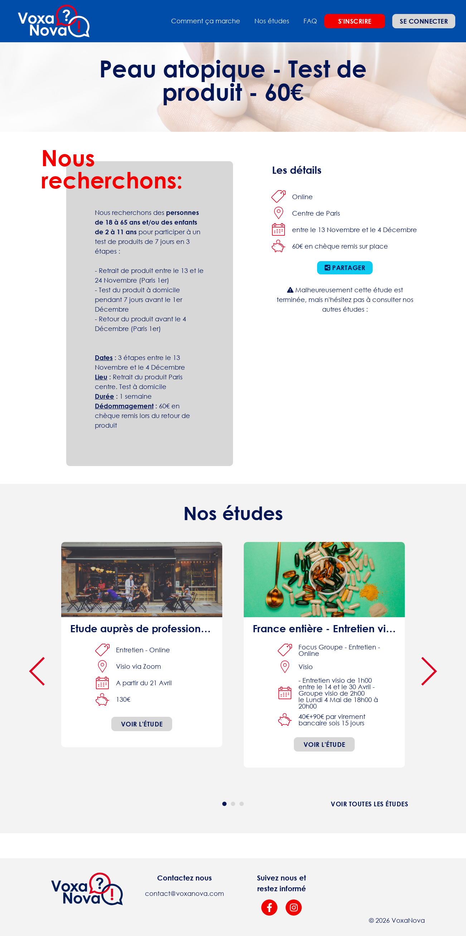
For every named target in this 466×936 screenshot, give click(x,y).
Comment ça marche (205, 21)
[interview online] (141, 644)
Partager (345, 268)
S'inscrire (355, 21)
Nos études (271, 21)
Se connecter (424, 21)
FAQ (310, 21)
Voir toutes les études (369, 804)
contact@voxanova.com (184, 893)
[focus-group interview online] (324, 655)
